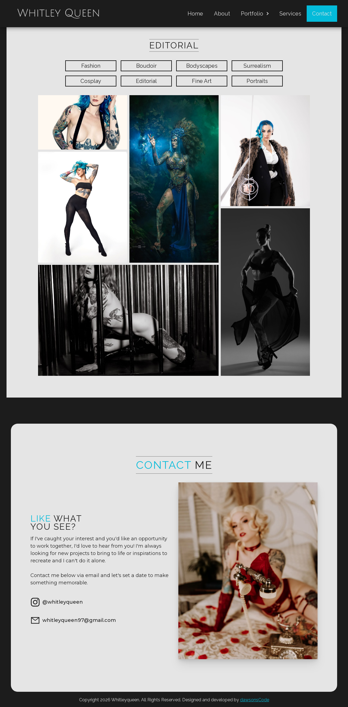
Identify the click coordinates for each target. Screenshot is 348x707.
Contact (322, 13)
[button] (254, 13)
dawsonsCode (254, 699)
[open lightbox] (82, 122)
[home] (58, 13)
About (222, 13)
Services (290, 13)
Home (195, 13)
